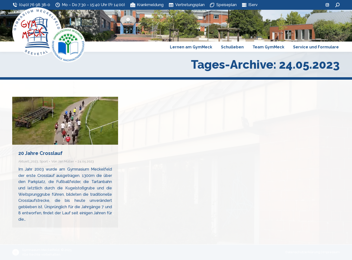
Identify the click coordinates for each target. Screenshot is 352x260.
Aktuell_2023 (28, 161)
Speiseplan (223, 5)
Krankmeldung (146, 5)
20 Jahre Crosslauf (40, 153)
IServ (250, 5)
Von (62, 161)
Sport (44, 161)
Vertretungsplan (186, 5)
